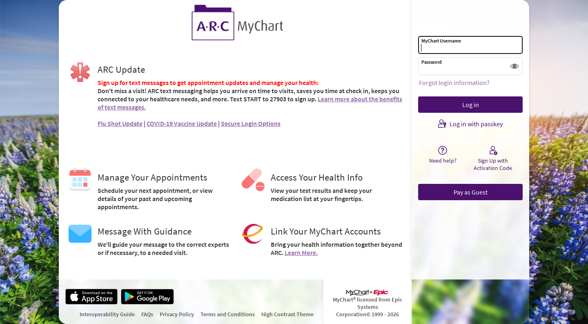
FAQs (147, 314)
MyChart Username (441, 41)
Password (431, 62)
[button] (514, 66)
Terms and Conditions (227, 314)
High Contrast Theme (287, 314)
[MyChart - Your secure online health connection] (235, 22)
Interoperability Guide (107, 314)
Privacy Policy (177, 314)
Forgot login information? (454, 82)
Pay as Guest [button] (471, 192)
